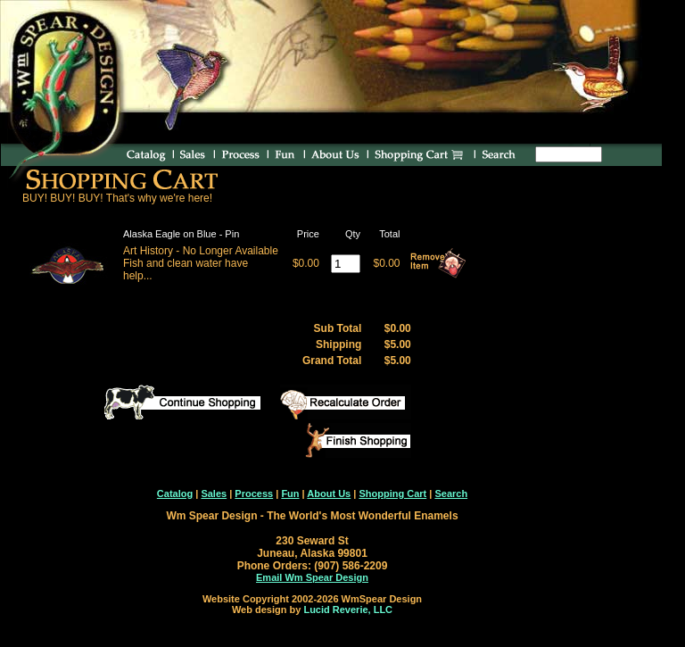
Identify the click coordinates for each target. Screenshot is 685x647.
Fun (290, 493)
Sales (214, 493)
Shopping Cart (392, 493)
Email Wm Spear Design (312, 577)
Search (450, 493)
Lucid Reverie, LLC (347, 609)
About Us (329, 493)
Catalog (175, 493)
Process (254, 493)
